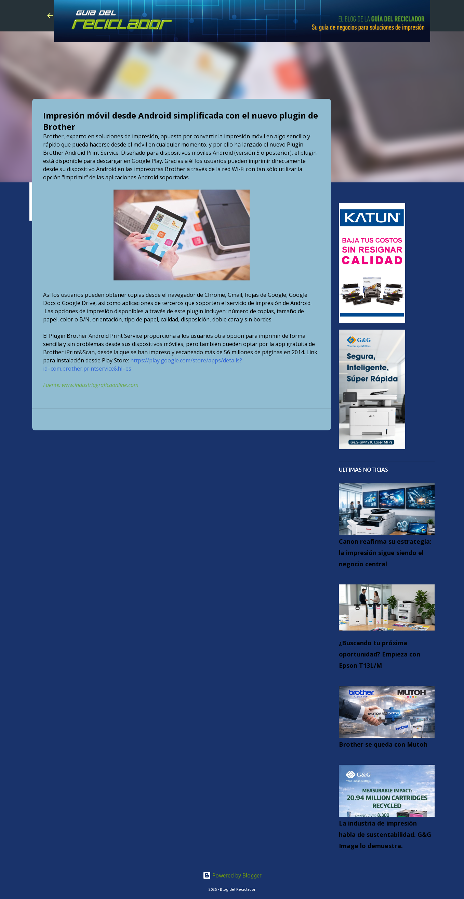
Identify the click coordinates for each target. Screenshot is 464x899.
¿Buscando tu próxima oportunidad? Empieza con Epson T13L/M (379, 654)
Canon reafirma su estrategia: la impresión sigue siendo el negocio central (385, 552)
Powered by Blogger (232, 875)
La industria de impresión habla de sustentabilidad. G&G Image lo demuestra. (385, 834)
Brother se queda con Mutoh (383, 744)
